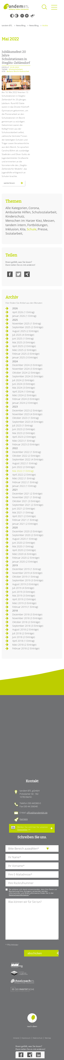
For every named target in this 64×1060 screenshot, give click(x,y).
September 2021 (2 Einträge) (27, 504)
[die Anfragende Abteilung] (32, 848)
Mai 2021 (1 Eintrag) (23, 512)
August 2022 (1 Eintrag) (24, 463)
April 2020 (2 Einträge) (24, 550)
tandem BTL (7, 25)
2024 (15, 361)
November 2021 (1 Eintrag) (26, 497)
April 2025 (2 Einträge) (24, 346)
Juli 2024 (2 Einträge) (23, 380)
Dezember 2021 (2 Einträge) (27, 493)
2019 (15, 565)
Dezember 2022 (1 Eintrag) (26, 452)
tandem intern (15, 225)
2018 (15, 610)
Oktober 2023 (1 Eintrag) (25, 417)
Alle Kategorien (16, 208)
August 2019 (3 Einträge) (25, 584)
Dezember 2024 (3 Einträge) (27, 365)
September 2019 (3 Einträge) (27, 580)
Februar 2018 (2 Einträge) (25, 648)
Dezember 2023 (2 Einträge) (27, 410)
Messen (48, 221)
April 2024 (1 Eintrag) (23, 391)
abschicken (34, 953)
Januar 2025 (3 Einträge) (25, 357)
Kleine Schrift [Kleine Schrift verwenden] (22, 16)
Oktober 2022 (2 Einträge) (26, 455)
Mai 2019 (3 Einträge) (23, 595)
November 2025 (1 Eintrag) (26, 323)
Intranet (16, 1038)
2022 (15, 448)
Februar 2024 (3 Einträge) (25, 399)
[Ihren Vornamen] (32, 865)
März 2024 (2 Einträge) (24, 395)
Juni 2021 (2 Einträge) (23, 508)
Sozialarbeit (13, 233)
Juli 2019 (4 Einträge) (23, 588)
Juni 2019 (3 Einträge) (23, 591)
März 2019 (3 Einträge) (24, 603)
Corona (34, 208)
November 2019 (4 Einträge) (27, 572)
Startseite (16, 7)
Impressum (26, 1038)
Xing (27, 274)
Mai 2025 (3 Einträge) (23, 342)
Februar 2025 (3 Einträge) (25, 353)
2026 (15, 308)
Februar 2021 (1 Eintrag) (25, 519)
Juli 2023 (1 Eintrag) (22, 425)
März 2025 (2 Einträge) (24, 350)
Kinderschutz (14, 216)
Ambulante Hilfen (18, 212)
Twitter (18, 274)
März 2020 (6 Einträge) (24, 554)
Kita (22, 229)
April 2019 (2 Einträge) (24, 599)
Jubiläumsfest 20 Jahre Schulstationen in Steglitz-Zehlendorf (16, 57)
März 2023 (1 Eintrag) (23, 440)
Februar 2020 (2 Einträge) (25, 557)
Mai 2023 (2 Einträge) (23, 433)
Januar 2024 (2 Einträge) (25, 402)
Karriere (24, 819)
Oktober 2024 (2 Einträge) (26, 372)
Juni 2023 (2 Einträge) (23, 429)
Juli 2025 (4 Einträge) (23, 334)
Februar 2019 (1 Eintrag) (25, 606)
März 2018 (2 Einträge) (24, 644)
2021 (15, 489)
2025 (15, 319)
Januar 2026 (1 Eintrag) (24, 315)
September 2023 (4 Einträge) (27, 421)
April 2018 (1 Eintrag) (23, 640)
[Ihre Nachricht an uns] (32, 919)
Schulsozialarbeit (44, 212)
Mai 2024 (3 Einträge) (23, 387)
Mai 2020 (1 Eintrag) (23, 546)
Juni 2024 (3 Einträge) (23, 384)
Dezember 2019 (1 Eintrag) (26, 569)
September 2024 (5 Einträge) (27, 376)
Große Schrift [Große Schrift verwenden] (27, 16)
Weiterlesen (14, 183)
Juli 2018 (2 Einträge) (23, 633)
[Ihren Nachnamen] (32, 857)
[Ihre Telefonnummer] (32, 883)
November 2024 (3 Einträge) (27, 368)
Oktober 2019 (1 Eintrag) (25, 576)
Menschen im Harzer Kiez (23, 221)
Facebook (10, 274)
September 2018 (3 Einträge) (27, 625)
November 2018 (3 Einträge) (27, 618)
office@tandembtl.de (37, 812)
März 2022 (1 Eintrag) (23, 478)
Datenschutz (37, 1038)
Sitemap (48, 1038)
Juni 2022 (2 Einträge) (23, 467)
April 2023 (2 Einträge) (24, 436)
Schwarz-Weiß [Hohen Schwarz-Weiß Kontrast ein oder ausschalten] (12, 16)
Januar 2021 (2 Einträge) (25, 523)
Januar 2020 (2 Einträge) (25, 561)
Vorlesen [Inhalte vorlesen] (33, 16)
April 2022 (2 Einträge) (24, 474)
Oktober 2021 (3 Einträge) (26, 501)
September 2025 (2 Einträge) (27, 327)
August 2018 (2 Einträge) (25, 629)
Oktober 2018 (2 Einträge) (26, 622)
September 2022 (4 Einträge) (27, 459)
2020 (15, 527)
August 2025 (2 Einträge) (25, 331)
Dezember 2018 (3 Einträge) (27, 614)
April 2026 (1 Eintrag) (23, 312)
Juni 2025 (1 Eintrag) (23, 338)
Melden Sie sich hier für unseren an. (32, 828)
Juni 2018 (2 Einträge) (23, 637)
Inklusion (12, 229)
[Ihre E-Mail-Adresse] (32, 874)
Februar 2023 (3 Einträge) (25, 444)
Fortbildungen (37, 225)
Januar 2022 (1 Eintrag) (24, 486)
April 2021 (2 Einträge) (24, 516)
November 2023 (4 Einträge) (27, 414)
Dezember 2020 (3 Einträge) (27, 531)
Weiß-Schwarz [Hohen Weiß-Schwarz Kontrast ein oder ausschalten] (17, 16)
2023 (15, 406)
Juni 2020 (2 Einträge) (23, 542)
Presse (42, 229)
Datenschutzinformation (19, 895)
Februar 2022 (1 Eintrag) (25, 482)
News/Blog (20, 25)
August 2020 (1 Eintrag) (24, 538)
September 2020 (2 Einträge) (27, 535)
